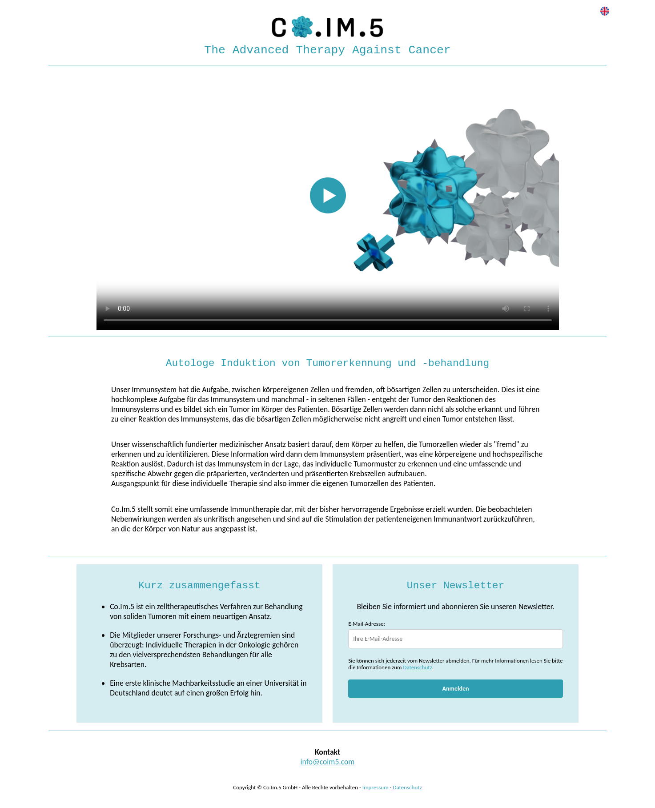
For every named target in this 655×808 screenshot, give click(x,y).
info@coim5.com (328, 762)
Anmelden (455, 688)
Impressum (375, 787)
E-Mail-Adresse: (366, 623)
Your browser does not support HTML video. (327, 200)
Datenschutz (417, 667)
